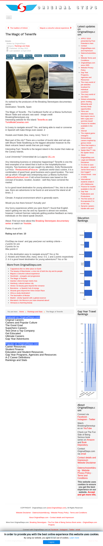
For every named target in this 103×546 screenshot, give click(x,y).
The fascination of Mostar (20, 295)
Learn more (74, 538)
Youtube (27, 223)
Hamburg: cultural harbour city (22, 283)
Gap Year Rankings (51, 56)
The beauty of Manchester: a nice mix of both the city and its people (36, 271)
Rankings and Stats (22, 46)
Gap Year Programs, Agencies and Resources (30, 354)
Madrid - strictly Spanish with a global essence (28, 298)
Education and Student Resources (24, 352)
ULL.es (51, 157)
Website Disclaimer (87, 463)
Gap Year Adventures (17, 338)
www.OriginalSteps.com (56, 508)
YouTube (87, 428)
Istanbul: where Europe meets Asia (23, 281)
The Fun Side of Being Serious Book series (64, 522)
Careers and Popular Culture (21, 322)
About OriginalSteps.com (38, 517)
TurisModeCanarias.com (17, 122)
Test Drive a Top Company (20, 330)
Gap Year (29, 56)
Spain (63, 56)
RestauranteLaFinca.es (27, 169)
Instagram (82, 419)
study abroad (11, 56)
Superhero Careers (16, 328)
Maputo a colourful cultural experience (56, 28)
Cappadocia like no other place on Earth (25, 269)
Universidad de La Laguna (24, 58)
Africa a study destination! (20, 293)
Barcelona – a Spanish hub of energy (24, 288)
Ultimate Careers (14, 336)
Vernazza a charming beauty (21, 303)
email (83, 454)
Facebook (82, 417)
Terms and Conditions (78, 513)
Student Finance (14, 349)
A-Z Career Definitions (17, 357)
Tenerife (9, 58)
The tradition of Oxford (17, 28)
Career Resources (15, 346)
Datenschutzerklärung (40, 513)
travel (21, 56)
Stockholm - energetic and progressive (25, 276)
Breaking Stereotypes (38, 522)
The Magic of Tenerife (18, 278)
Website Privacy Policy (60, 513)
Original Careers (14, 319)
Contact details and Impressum (62, 517)
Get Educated (13, 333)
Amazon (91, 440)
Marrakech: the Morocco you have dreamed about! (29, 300)
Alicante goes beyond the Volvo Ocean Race (27, 291)
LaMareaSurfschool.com (17, 177)
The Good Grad (14, 325)
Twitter (92, 419)
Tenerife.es (42, 120)
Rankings (38, 56)
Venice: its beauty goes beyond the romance (27, 286)
